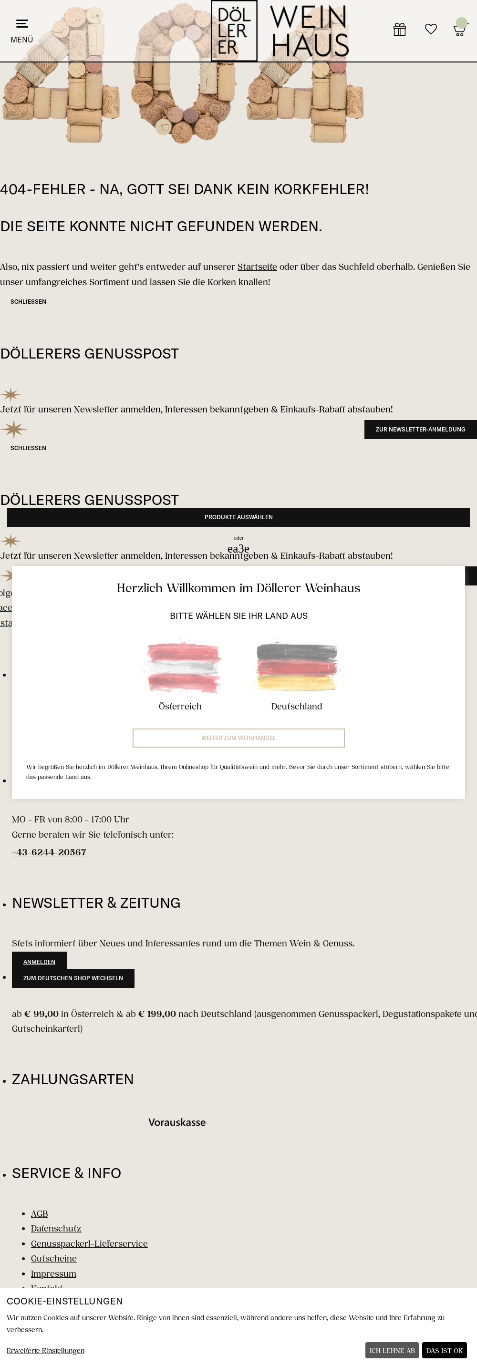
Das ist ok (444, 1350)
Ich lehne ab (392, 1350)
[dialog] (238, 1326)
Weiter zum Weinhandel (238, 737)
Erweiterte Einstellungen (45, 1350)
